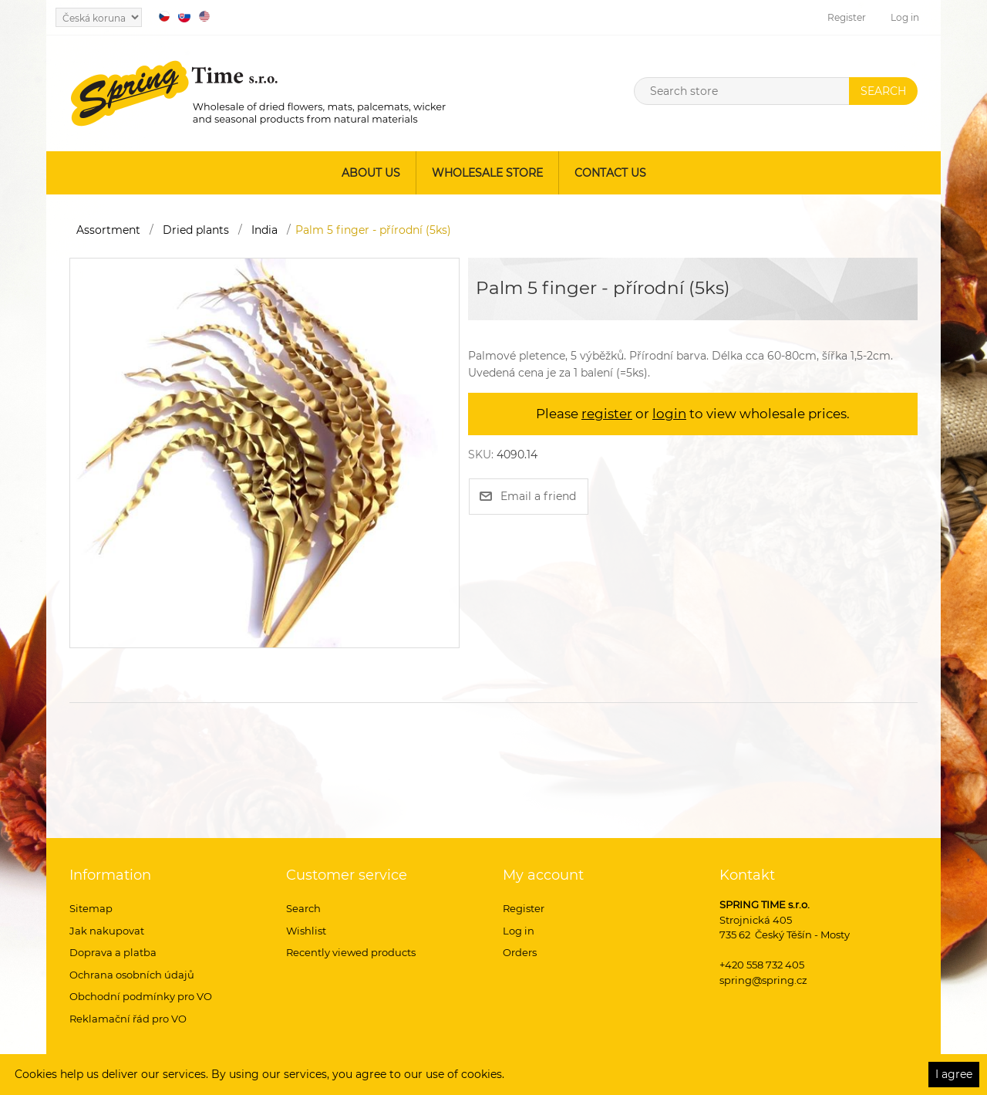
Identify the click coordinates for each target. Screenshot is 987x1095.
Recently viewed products (351, 952)
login (669, 413)
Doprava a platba (113, 952)
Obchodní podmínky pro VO (140, 996)
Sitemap (91, 908)
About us (371, 173)
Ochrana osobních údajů (131, 974)
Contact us (610, 173)
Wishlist (306, 930)
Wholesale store (487, 173)
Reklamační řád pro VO (128, 1018)
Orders (520, 952)
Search (303, 908)
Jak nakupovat (106, 930)
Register (846, 17)
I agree (953, 1074)
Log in (905, 17)
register (606, 413)
